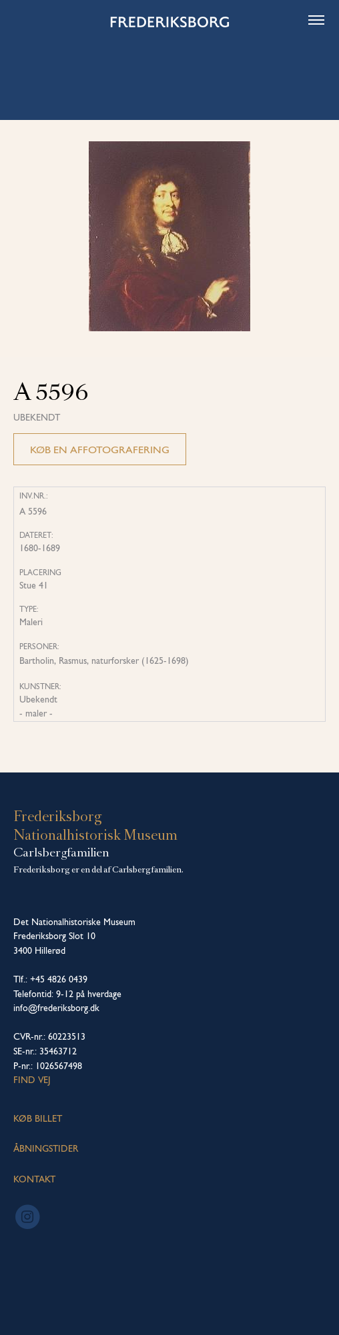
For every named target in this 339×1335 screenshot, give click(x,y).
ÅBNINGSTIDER (45, 1148)
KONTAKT (34, 1179)
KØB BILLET (37, 1118)
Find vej (32, 1079)
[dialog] (314, 1308)
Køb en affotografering (100, 449)
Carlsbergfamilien (61, 852)
